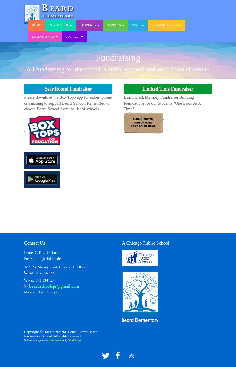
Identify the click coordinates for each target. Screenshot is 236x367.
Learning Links (166, 25)
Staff (138, 25)
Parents (115, 25)
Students (89, 25)
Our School (60, 25)
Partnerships (45, 37)
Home (36, 25)
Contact (75, 37)
